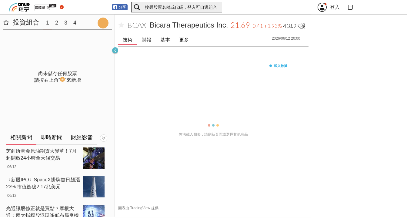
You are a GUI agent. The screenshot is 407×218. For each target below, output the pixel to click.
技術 (127, 39)
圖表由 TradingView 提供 (138, 208)
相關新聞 (21, 137)
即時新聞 (51, 137)
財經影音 (82, 137)
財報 (146, 39)
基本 (165, 39)
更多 (184, 39)
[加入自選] (121, 25)
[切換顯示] (103, 138)
